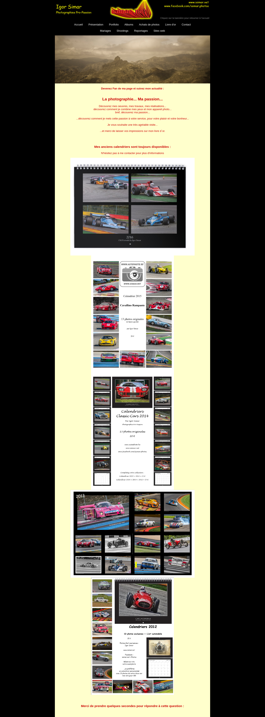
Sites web (159, 30)
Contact (186, 24)
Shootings (122, 30)
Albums (128, 24)
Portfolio (114, 24)
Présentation (95, 24)
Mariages (105, 30)
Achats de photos (149, 24)
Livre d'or (170, 24)
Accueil (78, 24)
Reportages (141, 30)
